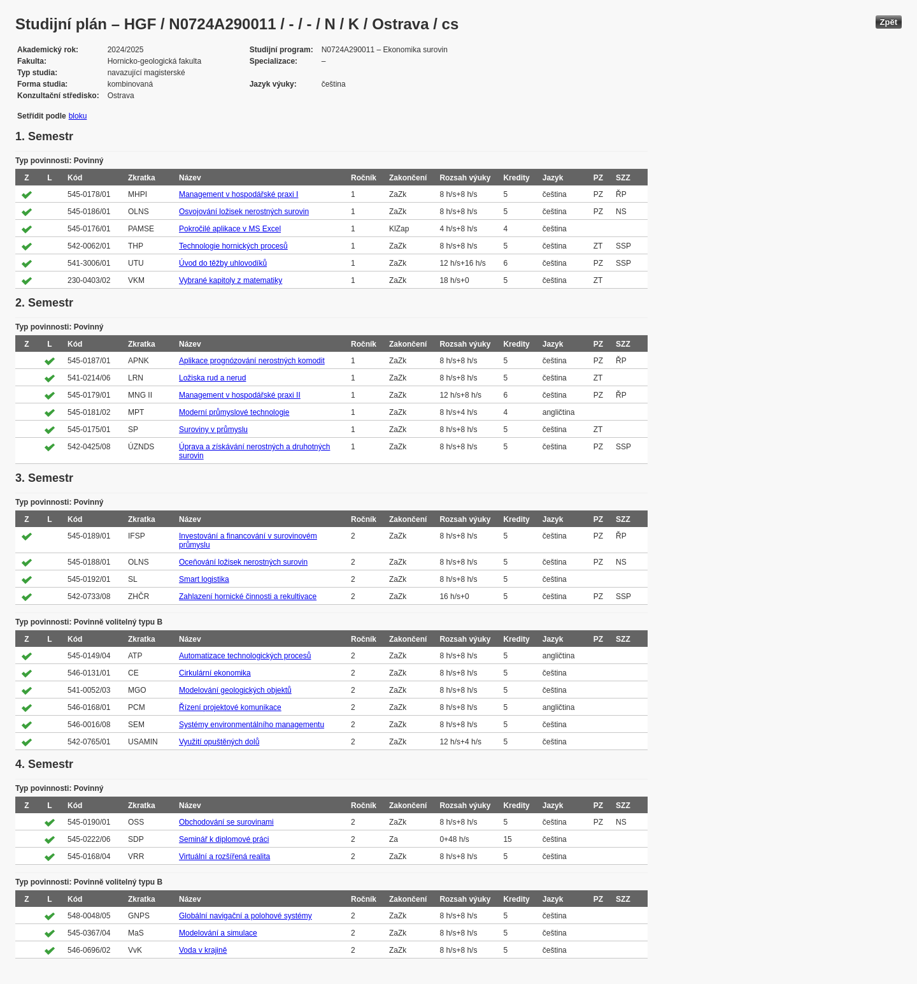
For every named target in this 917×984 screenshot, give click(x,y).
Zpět (888, 22)
